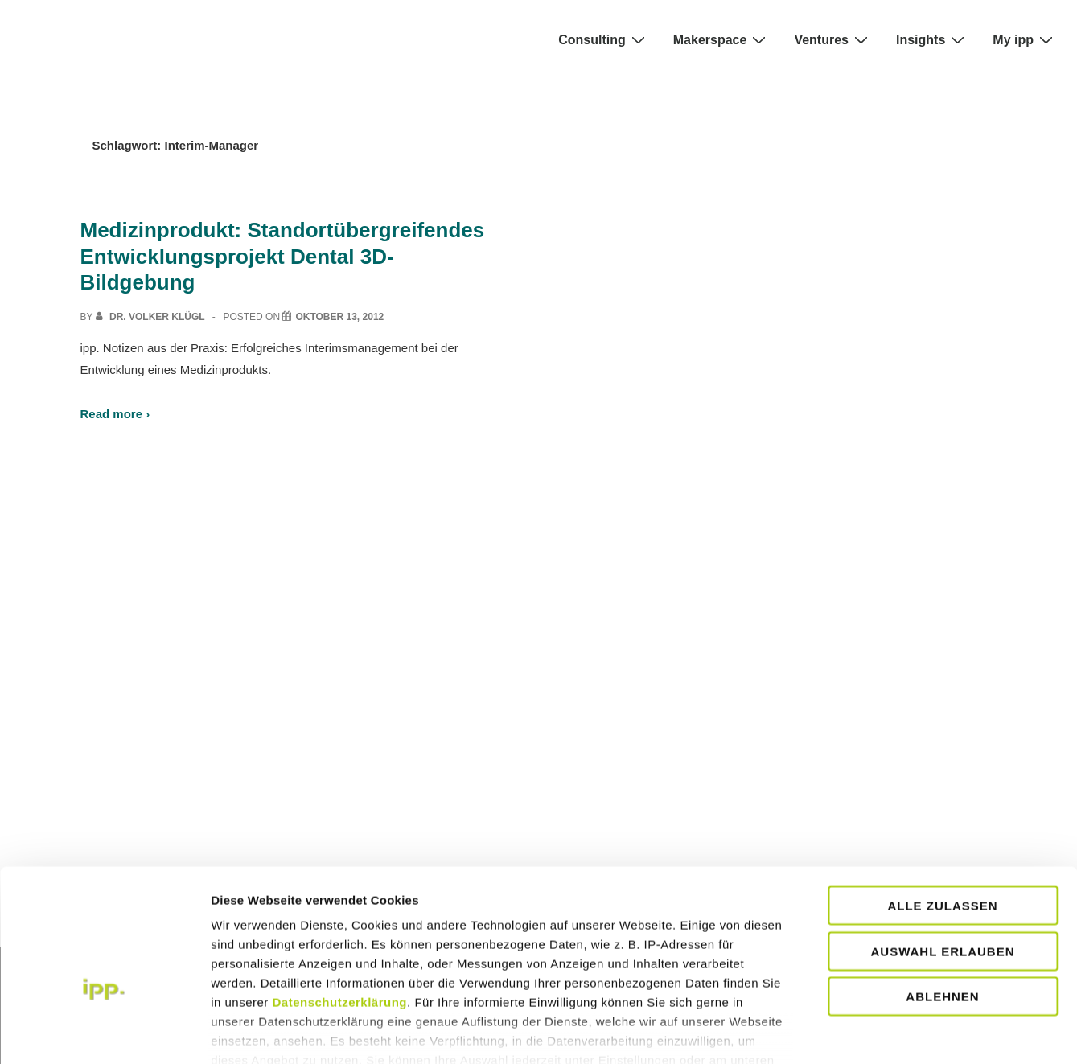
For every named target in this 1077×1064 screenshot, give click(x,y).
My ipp (1025, 39)
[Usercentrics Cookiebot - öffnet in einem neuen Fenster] (104, 1033)
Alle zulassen (942, 815)
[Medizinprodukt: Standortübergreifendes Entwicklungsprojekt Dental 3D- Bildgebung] (339, 316)
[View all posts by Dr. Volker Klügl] (152, 316)
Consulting (603, 39)
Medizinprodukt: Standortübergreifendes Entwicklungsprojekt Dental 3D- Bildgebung (282, 256)
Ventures (833, 39)
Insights (932, 39)
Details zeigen (973, 1032)
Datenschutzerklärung (340, 911)
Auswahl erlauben (942, 860)
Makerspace (722, 39)
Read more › (115, 414)
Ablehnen (942, 906)
